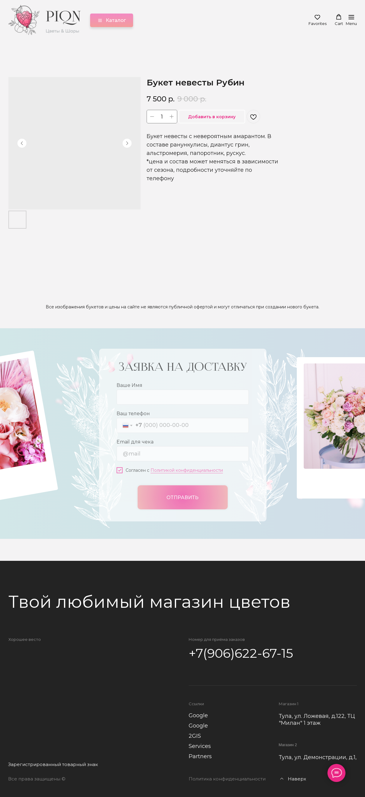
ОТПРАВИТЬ (182, 497)
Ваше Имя (129, 385)
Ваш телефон (133, 413)
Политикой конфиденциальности (187, 470)
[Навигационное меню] (351, 20)
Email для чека (135, 441)
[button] (318, 20)
